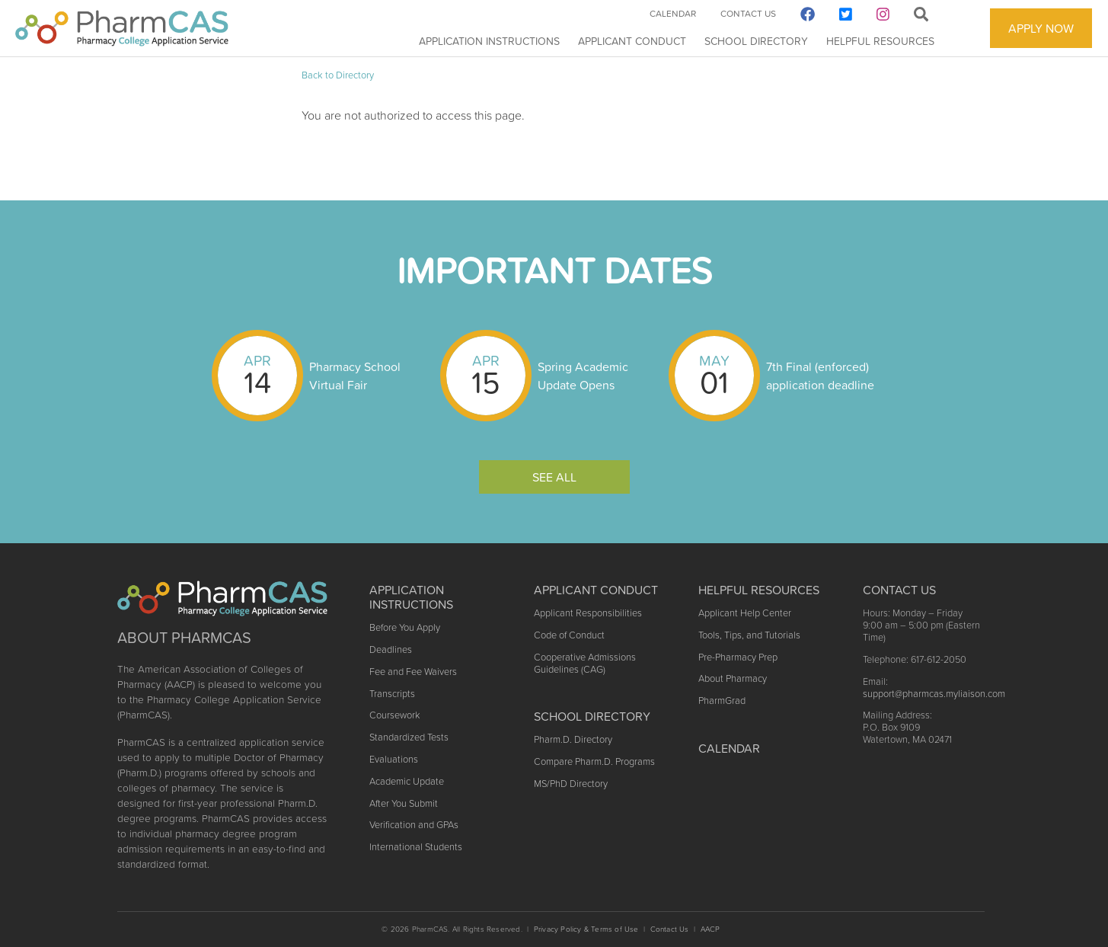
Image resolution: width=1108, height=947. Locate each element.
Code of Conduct (569, 635)
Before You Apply (404, 627)
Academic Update (406, 781)
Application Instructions (489, 41)
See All (554, 477)
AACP (710, 929)
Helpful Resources (880, 41)
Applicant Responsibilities (588, 613)
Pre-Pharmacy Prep (738, 657)
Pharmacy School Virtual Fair (355, 375)
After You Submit (403, 803)
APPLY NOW (1041, 28)
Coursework (394, 715)
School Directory (756, 41)
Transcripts (392, 693)
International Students (415, 847)
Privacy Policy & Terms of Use (586, 929)
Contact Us (748, 14)
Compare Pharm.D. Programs (594, 761)
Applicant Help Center (744, 613)
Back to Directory (338, 75)
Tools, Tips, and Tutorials (749, 635)
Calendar (673, 14)
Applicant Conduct (632, 41)
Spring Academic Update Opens (583, 375)
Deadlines (390, 649)
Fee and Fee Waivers (413, 671)
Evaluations (393, 759)
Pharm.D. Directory (573, 739)
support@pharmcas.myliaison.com (934, 693)
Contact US (899, 590)
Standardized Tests (409, 737)
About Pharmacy (732, 678)
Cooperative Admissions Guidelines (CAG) (585, 663)
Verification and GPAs (413, 824)
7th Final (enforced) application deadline (820, 375)
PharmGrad (722, 700)
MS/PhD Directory (571, 783)
